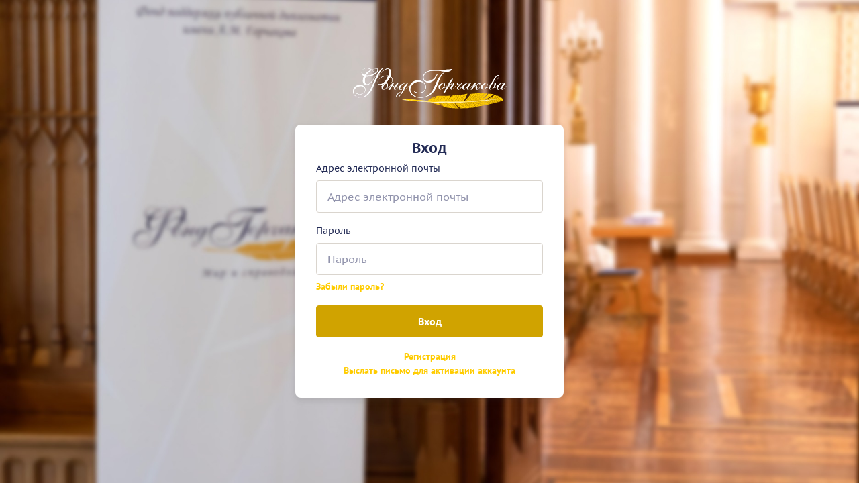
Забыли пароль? (350, 286)
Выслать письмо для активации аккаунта (429, 370)
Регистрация (430, 356)
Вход (430, 321)
